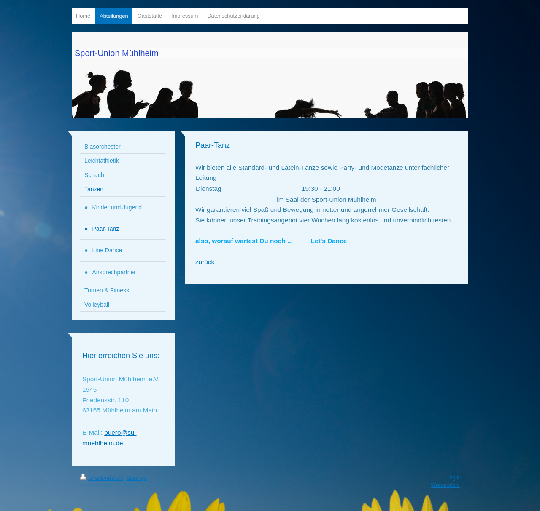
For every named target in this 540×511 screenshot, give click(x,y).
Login (453, 477)
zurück (204, 261)
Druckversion (101, 478)
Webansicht (445, 485)
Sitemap (136, 478)
